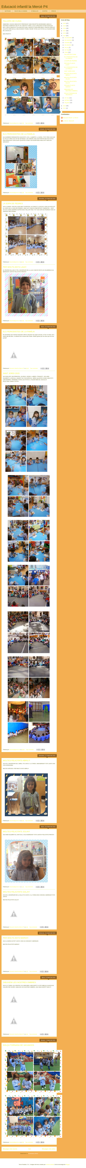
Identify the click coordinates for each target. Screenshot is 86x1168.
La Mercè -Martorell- (68, 121)
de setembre (68, 45)
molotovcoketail (50, 1164)
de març (66, 98)
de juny (66, 47)
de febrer (67, 100)
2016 (64, 33)
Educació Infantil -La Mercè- (70, 117)
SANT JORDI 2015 (11, 373)
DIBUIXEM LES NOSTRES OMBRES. (19, 982)
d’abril (66, 52)
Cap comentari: (29, 123)
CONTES (44, 11)
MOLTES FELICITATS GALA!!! (16, 892)
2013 (64, 108)
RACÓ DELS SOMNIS (21, 11)
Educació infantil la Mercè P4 (24, 7)
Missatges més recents (10, 1149)
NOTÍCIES (8, 11)
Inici (29, 1149)
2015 (64, 35)
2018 (64, 28)
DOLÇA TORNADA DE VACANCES (18, 1045)
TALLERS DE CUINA (12, 21)
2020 (64, 23)
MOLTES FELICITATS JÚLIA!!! (16, 831)
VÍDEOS (53, 11)
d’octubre (67, 42)
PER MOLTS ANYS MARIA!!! (15, 938)
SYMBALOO (34, 11)
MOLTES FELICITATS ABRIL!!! (16, 760)
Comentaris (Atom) (33, 1153)
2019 (64, 26)
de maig (66, 50)
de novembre (68, 40)
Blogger (68, 1164)
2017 (64, 30)
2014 (64, 105)
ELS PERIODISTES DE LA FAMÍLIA (19, 134)
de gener (67, 102)
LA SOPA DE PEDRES (13, 203)
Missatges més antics (48, 1149)
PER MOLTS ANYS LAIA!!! (14, 267)
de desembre (68, 37)
